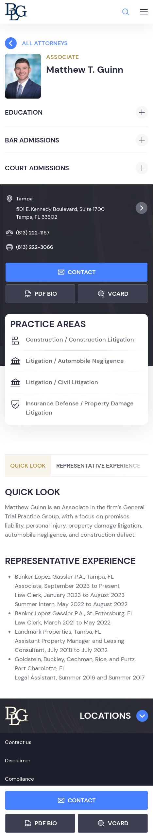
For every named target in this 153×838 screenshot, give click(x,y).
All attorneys (36, 43)
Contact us (18, 742)
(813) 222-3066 (29, 247)
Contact (76, 272)
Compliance (19, 778)
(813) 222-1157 (28, 233)
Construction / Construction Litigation (72, 340)
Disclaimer (17, 760)
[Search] (125, 12)
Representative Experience (98, 466)
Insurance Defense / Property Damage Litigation (72, 408)
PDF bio (40, 294)
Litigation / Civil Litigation (54, 383)
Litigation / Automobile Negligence (67, 361)
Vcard (112, 294)
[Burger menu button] (144, 11)
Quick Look (28, 466)
